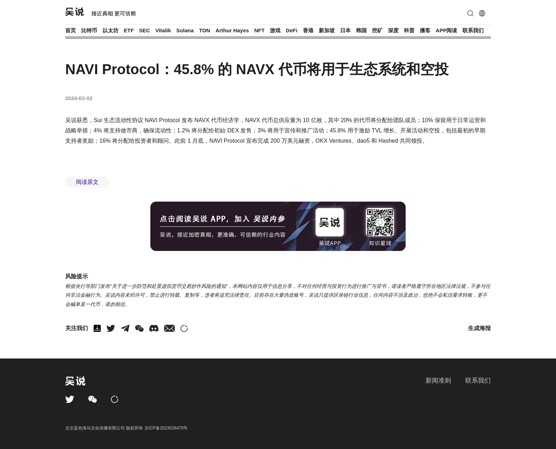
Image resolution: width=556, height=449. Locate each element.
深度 (393, 30)
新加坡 (327, 30)
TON (204, 30)
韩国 (361, 30)
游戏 (275, 30)
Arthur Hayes (232, 30)
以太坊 (110, 30)
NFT (259, 30)
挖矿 (377, 30)
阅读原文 (87, 182)
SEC (144, 30)
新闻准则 (438, 380)
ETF (129, 30)
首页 (70, 30)
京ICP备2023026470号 (166, 428)
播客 (425, 30)
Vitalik (163, 30)
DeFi (292, 30)
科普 (409, 30)
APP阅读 (446, 30)
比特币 (89, 30)
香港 (308, 30)
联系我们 (473, 30)
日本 (345, 30)
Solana (185, 30)
